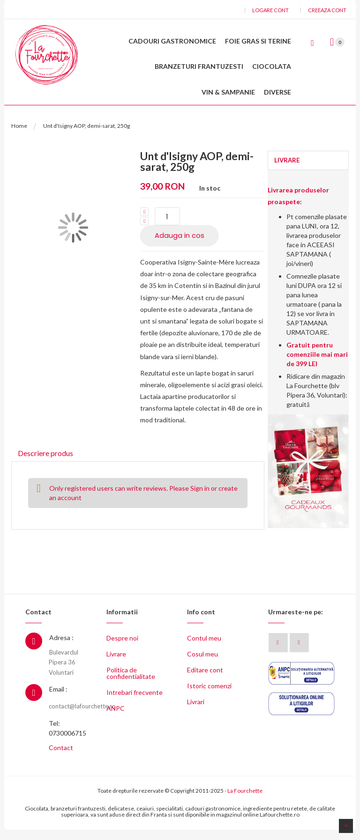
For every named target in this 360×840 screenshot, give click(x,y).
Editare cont (205, 680)
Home (19, 135)
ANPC (115, 718)
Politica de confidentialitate (130, 683)
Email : (58, 699)
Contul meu (204, 648)
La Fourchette (244, 800)
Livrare (116, 664)
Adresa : (61, 648)
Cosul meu (202, 664)
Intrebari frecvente (134, 703)
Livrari (195, 712)
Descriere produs (43, 462)
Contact (61, 758)
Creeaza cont (327, 10)
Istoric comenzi (209, 696)
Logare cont (270, 10)
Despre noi (122, 648)
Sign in (200, 498)
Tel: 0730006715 (67, 738)
